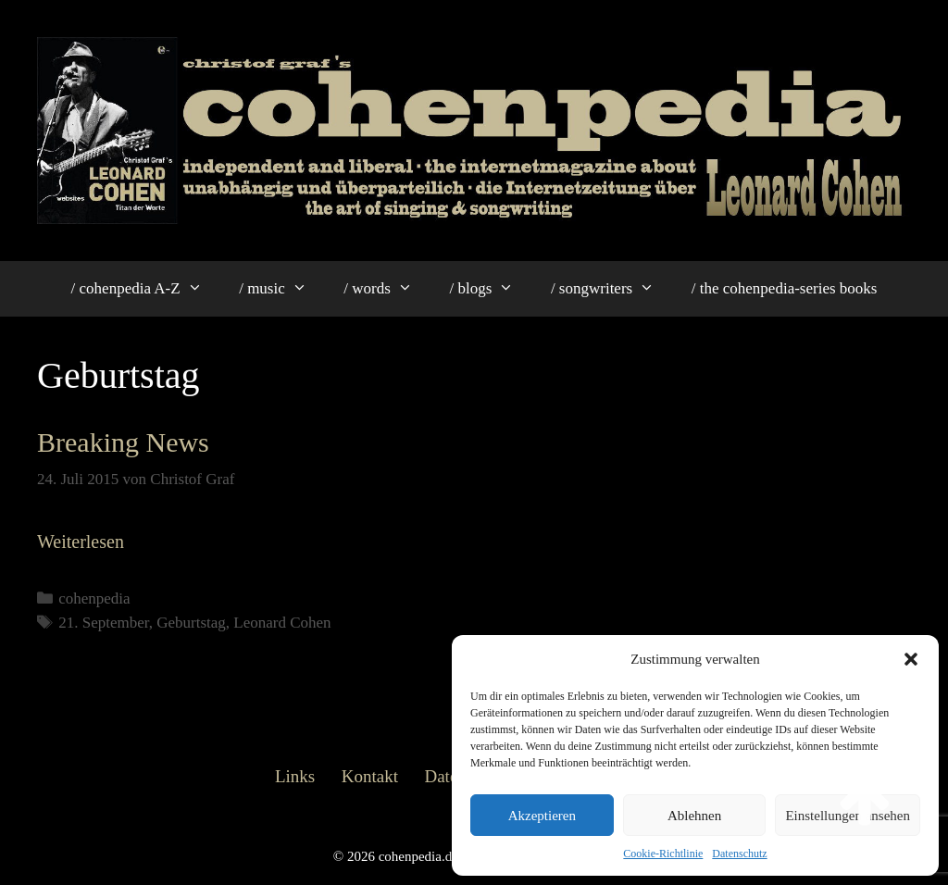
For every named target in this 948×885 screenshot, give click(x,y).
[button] (911, 659)
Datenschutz (739, 853)
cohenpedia (94, 598)
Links (295, 776)
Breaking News (123, 442)
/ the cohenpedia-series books (785, 288)
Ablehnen (694, 815)
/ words (386, 289)
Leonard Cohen (282, 622)
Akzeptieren (542, 815)
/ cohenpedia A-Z (146, 289)
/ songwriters (612, 289)
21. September (103, 622)
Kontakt (370, 776)
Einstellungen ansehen (847, 815)
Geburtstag (191, 622)
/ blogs (490, 289)
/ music (282, 289)
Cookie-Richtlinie (663, 853)
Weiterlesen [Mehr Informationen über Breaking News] (80, 541)
